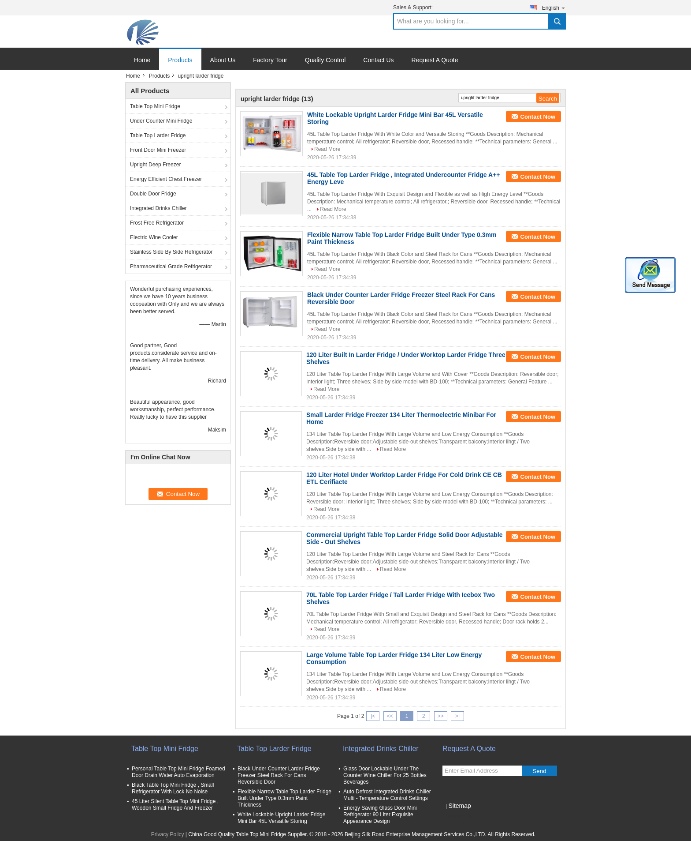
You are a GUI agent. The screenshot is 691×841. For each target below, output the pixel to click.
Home (142, 60)
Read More (327, 149)
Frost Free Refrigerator (157, 223)
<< (390, 716)
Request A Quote (435, 60)
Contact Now (537, 116)
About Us (223, 60)
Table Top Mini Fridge (155, 106)
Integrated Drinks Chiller (158, 208)
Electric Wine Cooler (154, 237)
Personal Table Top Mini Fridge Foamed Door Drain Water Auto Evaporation (178, 772)
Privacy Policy (167, 834)
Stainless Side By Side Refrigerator (171, 252)
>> (441, 716)
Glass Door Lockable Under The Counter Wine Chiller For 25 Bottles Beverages (385, 775)
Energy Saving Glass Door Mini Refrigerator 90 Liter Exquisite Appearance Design (380, 814)
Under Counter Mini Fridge (161, 121)
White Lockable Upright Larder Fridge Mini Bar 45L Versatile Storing (281, 817)
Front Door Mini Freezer (158, 150)
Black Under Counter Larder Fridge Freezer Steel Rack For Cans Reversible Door (279, 775)
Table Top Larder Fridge (158, 135)
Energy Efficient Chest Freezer (166, 179)
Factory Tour (270, 60)
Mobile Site (458, 817)
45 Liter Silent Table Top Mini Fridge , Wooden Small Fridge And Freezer (175, 804)
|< (373, 716)
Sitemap (459, 805)
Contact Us (378, 60)
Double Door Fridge (153, 194)
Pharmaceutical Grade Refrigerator (171, 266)
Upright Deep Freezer (155, 164)
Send (539, 771)
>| (457, 716)
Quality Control (325, 60)
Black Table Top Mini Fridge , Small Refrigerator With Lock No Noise (173, 788)
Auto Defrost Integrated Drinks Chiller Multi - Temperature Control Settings (387, 794)
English (554, 7)
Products (180, 60)
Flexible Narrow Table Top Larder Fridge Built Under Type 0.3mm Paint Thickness (284, 798)
